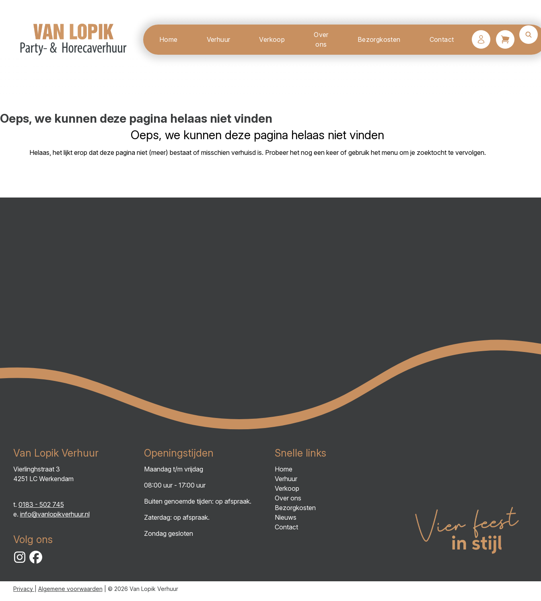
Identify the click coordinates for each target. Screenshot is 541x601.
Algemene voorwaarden (70, 588)
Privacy (24, 588)
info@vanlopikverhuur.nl (55, 514)
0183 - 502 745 (41, 504)
